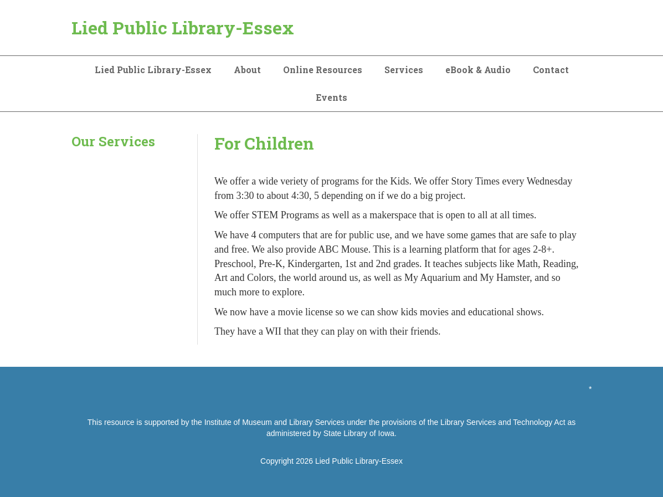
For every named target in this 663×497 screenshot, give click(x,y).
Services (403, 69)
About (247, 69)
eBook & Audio (478, 69)
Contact (551, 69)
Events (331, 97)
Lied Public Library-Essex (182, 27)
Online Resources (322, 69)
